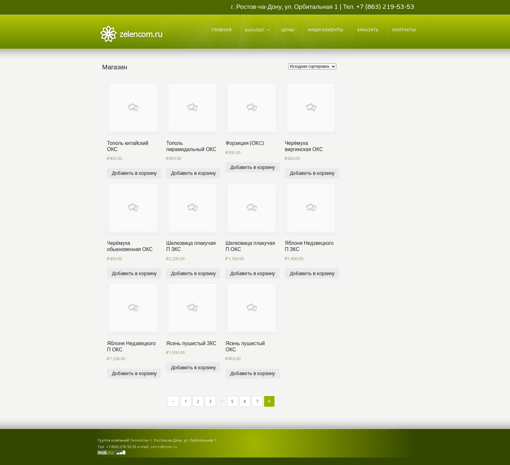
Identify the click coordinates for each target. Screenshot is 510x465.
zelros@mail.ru (163, 446)
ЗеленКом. (139, 440)
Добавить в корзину (134, 173)
